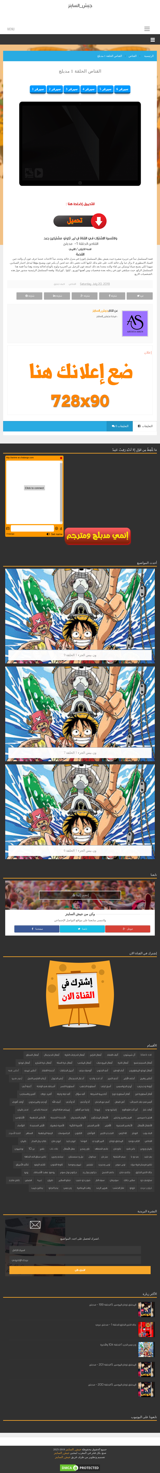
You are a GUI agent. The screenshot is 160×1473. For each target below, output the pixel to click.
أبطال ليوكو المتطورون (140, 1070)
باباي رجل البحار (38, 1141)
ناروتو (132, 1188)
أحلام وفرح (146, 1078)
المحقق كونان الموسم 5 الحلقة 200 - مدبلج (112, 1384)
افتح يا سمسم (144, 1117)
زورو (26, 1172)
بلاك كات (54, 1148)
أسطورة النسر (67, 1086)
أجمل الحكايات (67, 1070)
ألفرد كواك (46, 1094)
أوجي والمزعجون (38, 1102)
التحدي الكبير (106, 1133)
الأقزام (108, 1125)
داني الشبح (108, 1172)
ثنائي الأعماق (22, 1164)
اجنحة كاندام (40, 1109)
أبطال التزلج (95, 1055)
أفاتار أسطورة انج (143, 1094)
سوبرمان (114, 1180)
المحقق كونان (116, 1141)
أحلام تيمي (30, 1070)
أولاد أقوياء (17, 1102)
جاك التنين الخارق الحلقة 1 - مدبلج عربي (115, 1324)
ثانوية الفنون (57, 1164)
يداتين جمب (37, 1188)
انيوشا (84, 1141)
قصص (28, 1180)
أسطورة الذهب (87, 1086)
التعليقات (145, 426)
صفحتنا (37, 928)
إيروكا (97, 1109)
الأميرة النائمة (75, 1125)
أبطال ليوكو (24, 1062)
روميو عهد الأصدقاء (44, 1172)
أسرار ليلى (106, 1086)
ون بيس (67, 1188)
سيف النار (100, 1180)
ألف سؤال (80, 1094)
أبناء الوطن (118, 1070)
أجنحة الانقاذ (47, 1070)
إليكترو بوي (110, 1109)
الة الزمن (122, 1133)
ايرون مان (55, 1141)
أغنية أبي (26, 1086)
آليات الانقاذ (112, 1055)
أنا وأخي (70, 1102)
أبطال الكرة (123, 1062)
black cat (146, 1055)
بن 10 (31, 1148)
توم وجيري (104, 1164)
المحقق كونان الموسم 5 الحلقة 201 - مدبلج (112, 1364)
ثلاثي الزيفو (39, 1164)
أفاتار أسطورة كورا (121, 1094)
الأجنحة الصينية (57, 1117)
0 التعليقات (120, 426)
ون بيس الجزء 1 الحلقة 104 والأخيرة (118, 1344)
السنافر (29, 1133)
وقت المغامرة (83, 1188)
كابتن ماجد (14, 1180)
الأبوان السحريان (78, 1117)
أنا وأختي (85, 1102)
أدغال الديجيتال (76, 1078)
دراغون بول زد (89, 1172)
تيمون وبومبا (74, 1164)
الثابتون (78, 1133)
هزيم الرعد (101, 1188)
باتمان (23, 1141)
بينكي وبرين (57, 1156)
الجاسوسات (64, 1133)
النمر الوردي (98, 1141)
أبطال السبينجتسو (143, 1062)
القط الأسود (14, 1133)
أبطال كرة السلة (64, 1062)
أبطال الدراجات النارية (74, 1055)
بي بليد (148, 1156)
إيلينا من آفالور (82, 1109)
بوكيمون (19, 1148)
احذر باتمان (23, 1109)
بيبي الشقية (119, 1156)
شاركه (112, 296)
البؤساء (20, 1125)
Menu (11, 28)
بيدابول (92, 1156)
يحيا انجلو (53, 1188)
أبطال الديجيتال (51, 1055)
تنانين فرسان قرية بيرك (141, 1164)
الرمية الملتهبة (45, 1133)
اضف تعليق (59, 284)
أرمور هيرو (16, 1078)
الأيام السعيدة (37, 1125)
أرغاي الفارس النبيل (37, 1078)
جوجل (127, 928)
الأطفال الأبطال (145, 1125)
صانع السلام (64, 1180)
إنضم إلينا (80, 895)
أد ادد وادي (95, 1078)
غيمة (39, 1180)
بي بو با (135, 1156)
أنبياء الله (56, 1102)
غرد (140, 296)
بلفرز (42, 1148)
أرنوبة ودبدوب (144, 1086)
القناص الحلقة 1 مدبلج (80, 71)
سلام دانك (129, 1180)
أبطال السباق (32, 1055)
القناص (72, 284)
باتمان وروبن (146, 1148)
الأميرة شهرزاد (57, 1125)
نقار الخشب (118, 1188)
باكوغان (117, 1148)
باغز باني (130, 1148)
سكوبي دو (146, 1180)
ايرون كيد (70, 1141)
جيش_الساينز (80, 5)
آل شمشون (129, 1055)
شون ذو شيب (83, 1180)
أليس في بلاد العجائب (141, 1102)
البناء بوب (147, 1133)
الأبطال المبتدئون (99, 1117)
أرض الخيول (57, 1078)
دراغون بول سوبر (68, 1172)
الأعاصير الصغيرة (124, 1125)
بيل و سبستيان (76, 1156)
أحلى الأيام (129, 1078)
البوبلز (135, 1133)
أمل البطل (119, 1102)
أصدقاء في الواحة (46, 1086)
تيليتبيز (89, 1164)
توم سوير (120, 1164)
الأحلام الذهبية (37, 1117)
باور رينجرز (84, 1148)
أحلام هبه (13, 1070)
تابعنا (82, 928)
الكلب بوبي (133, 1141)
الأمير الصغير (93, 1125)
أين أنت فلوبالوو (130, 1109)
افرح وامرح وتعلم (122, 1117)
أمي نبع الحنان (102, 1102)
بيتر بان (104, 1156)
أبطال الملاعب (84, 1062)
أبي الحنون (102, 1070)
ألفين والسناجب (27, 1094)
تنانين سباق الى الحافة (35, 1156)
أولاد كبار (147, 1109)
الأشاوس (19, 1117)
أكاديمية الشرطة (98, 1094)
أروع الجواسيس (124, 1086)
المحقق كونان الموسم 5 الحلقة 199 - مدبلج (112, 1304)
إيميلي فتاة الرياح (61, 1109)
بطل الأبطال (69, 1148)
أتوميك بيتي (85, 1070)
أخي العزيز (113, 1078)
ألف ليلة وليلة (63, 1094)
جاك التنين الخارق (144, 1172)
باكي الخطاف (101, 1148)
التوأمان (91, 1133)
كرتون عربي (146, 1188)
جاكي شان (124, 1172)
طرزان (50, 1180)
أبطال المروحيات (104, 1062)
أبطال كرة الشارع (43, 1062)
